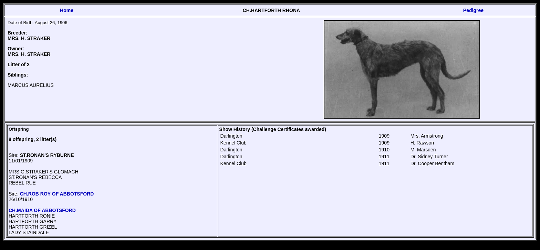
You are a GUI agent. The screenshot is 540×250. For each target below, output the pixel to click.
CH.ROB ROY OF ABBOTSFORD (57, 194)
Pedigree (473, 10)
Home (66, 10)
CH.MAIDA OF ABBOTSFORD (42, 210)
